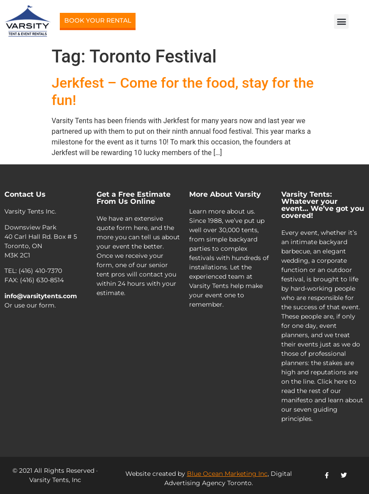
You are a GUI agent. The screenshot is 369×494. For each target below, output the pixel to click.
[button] (341, 21)
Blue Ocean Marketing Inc (227, 474)
